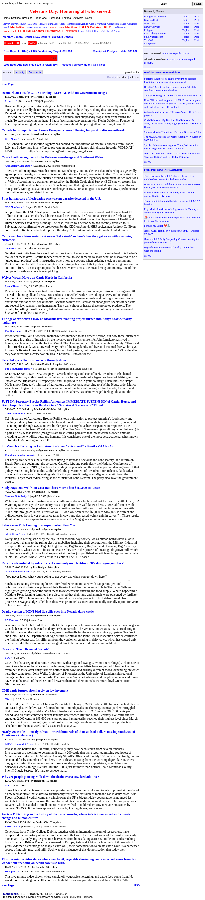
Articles (7, 72)
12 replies (54, 134)
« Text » (134, 77)
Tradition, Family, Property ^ (21, 454)
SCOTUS (32, 23)
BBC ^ (8, 657)
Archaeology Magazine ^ (18, 165)
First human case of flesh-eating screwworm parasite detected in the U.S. (51, 198)
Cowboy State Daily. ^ (17, 496)
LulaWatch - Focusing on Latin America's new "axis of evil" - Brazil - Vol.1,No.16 (57, 446)
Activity (20, 72)
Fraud (6, 27)
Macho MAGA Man (45, 409)
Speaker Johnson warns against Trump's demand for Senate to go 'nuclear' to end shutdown (171, 147)
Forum (28, 3)
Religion (148, 30)
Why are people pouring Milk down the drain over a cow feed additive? (50, 776)
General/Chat (151, 19)
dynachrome (41, 615)
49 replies (48, 653)
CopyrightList (85, 30)
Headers (122, 77)
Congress (132, 23)
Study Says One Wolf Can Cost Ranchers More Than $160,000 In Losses (51, 487)
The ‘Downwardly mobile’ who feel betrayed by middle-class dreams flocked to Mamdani (169, 177)
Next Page (8, 84)
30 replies (63, 409)
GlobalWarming (97, 23)
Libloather (41, 243)
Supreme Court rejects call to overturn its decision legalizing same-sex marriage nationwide (170, 80)
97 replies (54, 243)
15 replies (53, 161)
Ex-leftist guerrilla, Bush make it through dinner (35, 360)
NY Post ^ (10, 248)
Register (48, 3)
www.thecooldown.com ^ (18, 571)
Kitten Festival (42, 364)
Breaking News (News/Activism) (162, 72)
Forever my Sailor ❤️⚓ (157, 225)
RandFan (39, 780)
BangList (53, 23)
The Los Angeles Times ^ (19, 368)
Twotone (39, 96)
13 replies (57, 202)
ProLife (43, 23)
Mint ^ (8, 699)
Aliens (62, 23)
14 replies (59, 450)
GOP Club (149, 23)
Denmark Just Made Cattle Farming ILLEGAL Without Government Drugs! (54, 92)
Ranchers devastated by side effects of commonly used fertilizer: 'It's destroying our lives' (63, 563)
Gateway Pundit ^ (15, 413)
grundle (40, 866)
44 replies (55, 615)
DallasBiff (38, 694)
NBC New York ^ (14, 207)
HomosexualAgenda (77, 23)
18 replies (51, 694)
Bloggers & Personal (155, 16)
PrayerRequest (18, 23)
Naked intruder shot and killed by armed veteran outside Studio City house (169, 194)
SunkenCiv (40, 161)
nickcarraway (42, 202)
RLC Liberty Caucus (155, 33)
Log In (37, 3)
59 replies (51, 780)
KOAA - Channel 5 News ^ (20, 743)
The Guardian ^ (14, 330)
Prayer (6, 23)
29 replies (51, 96)
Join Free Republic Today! (176, 53)
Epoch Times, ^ (13, 286)
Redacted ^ (11, 101)
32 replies (55, 822)
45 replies (52, 491)
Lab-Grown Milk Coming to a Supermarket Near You (38, 525)
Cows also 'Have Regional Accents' (25, 649)
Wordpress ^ (12, 871)
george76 (38, 281)
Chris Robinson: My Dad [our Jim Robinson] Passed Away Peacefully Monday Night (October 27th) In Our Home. (172, 123)
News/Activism (152, 26)
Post (196, 16)
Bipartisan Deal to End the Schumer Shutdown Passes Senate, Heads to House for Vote (172, 186)
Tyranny (43, 27)
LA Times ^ (11, 620)
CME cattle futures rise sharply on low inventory (35, 690)
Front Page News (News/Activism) (163, 169)
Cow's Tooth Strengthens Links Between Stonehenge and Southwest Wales (52, 157)
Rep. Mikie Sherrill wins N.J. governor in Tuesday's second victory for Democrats (171, 211)
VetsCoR (148, 40)
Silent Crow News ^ (16, 533)
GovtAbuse (32, 27)
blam (38, 653)
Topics (185, 16)
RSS (137, 885)
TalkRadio (120, 27)
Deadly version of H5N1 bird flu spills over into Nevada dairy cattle (48, 611)
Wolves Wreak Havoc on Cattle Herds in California (37, 277)
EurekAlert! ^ (12, 826)
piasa (37, 326)
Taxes (123, 23)
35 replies (47, 326)
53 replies (51, 866)
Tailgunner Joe (44, 450)
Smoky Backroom (153, 36)
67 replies (56, 529)
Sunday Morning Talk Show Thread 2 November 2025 (172, 131)
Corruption (113, 23)
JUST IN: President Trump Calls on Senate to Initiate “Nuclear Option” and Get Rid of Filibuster (172, 155)
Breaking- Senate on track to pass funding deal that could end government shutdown (170, 88)
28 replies (53, 567)
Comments (34, 72)
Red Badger (40, 134)
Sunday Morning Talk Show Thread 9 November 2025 (172, 95)
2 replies (57, 364)
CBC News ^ (12, 138)
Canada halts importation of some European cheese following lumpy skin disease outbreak (63, 130)
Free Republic (12, 3)
